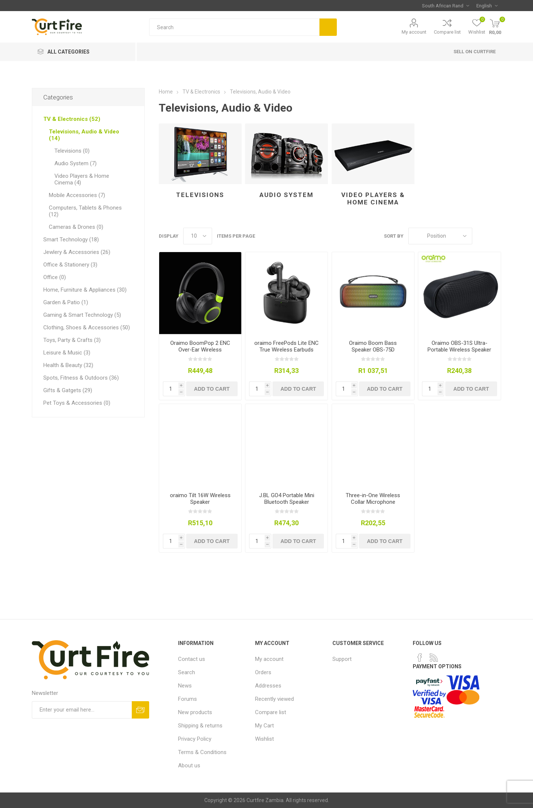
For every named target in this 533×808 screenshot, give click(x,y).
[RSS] (434, 657)
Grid (481, 236)
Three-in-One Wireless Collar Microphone (373, 498)
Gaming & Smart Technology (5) (82, 315)
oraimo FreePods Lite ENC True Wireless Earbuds (286, 346)
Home (166, 92)
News (185, 685)
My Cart (264, 725)
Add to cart (211, 389)
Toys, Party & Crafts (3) (72, 340)
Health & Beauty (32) (68, 365)
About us (189, 765)
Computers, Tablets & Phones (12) (85, 211)
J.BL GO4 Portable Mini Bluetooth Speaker (286, 498)
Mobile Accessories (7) (77, 195)
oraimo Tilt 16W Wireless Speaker (200, 498)
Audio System (286, 194)
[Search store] (234, 27)
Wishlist (264, 739)
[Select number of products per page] (197, 236)
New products (195, 712)
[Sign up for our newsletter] (82, 710)
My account (414, 32)
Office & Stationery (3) (70, 264)
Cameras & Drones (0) (76, 227)
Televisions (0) (72, 150)
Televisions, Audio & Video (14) (84, 135)
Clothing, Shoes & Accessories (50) (86, 327)
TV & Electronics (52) (71, 119)
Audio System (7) (75, 163)
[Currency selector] (445, 5)
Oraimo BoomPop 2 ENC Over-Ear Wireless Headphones (200, 350)
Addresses (268, 685)
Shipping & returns (200, 725)
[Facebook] (420, 657)
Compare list (447, 32)
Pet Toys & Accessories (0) (76, 403)
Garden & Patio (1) (65, 302)
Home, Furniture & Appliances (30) (85, 289)
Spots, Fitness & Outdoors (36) (81, 377)
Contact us (191, 659)
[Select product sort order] (440, 236)
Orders (263, 672)
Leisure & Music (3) (66, 352)
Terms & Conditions (202, 752)
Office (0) (54, 277)
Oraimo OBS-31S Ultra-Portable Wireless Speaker (459, 346)
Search (328, 27)
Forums (187, 699)
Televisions (200, 194)
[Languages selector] (486, 5)
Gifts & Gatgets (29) (67, 390)
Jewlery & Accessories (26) (76, 252)
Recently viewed (274, 699)
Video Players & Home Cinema (373, 198)
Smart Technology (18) (71, 239)
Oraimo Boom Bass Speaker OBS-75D (373, 346)
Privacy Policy (194, 739)
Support (342, 659)
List (495, 236)
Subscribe (140, 710)
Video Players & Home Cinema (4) (81, 179)
